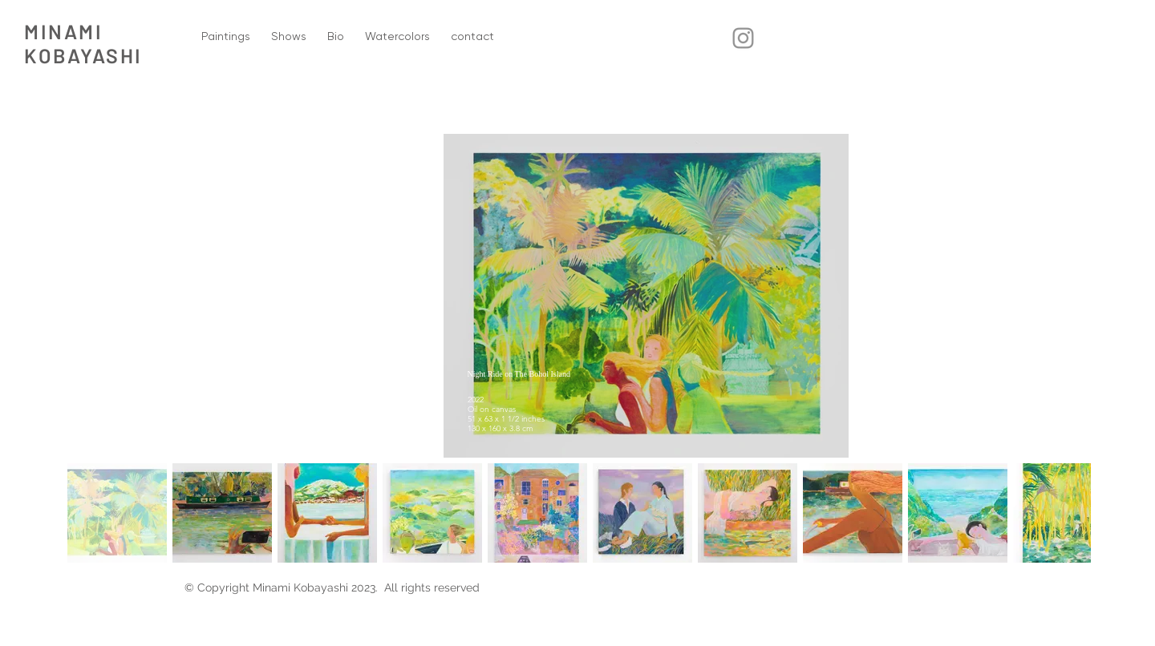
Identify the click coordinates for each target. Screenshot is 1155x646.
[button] (226, 36)
